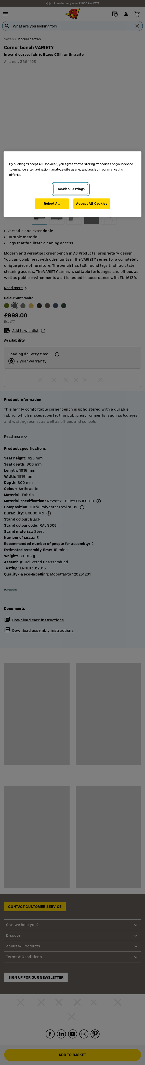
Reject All (52, 204)
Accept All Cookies (92, 204)
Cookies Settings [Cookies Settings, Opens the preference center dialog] (71, 189)
